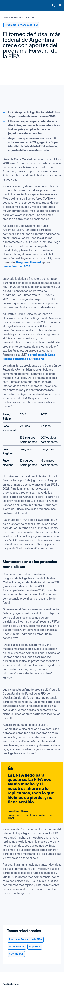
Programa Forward (28, 262)
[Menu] (60, 5)
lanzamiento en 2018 (16, 266)
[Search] (54, 5)
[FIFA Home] (9, 5)
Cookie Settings (11, 984)
